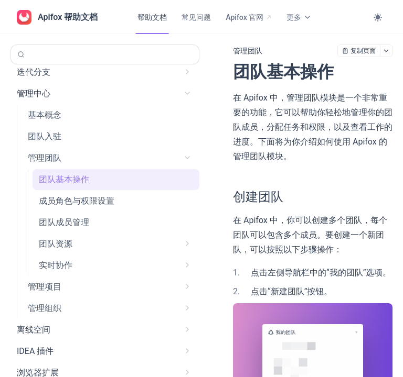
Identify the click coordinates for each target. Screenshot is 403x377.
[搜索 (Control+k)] (104, 54)
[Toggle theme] (378, 17)
